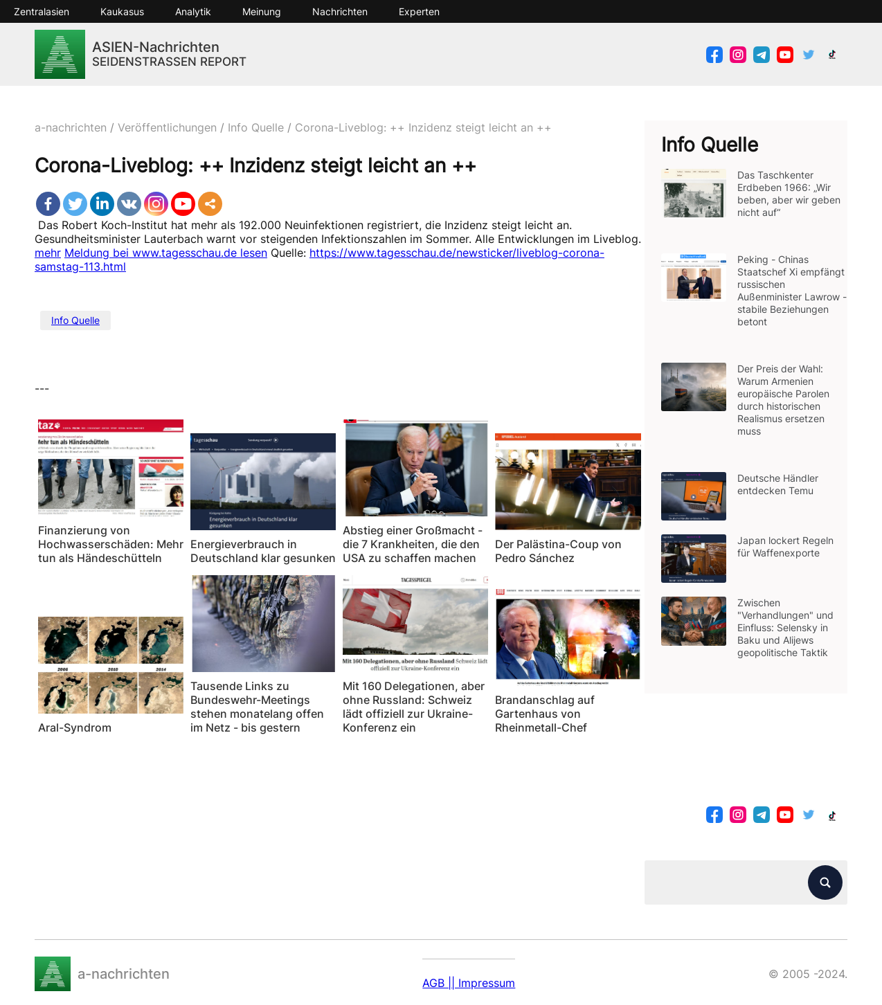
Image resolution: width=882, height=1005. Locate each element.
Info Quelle (75, 320)
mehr (48, 253)
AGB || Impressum (468, 983)
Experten (419, 11)
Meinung (261, 11)
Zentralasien (41, 11)
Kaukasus (122, 11)
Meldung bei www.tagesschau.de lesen (165, 253)
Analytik (193, 11)
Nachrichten (340, 11)
